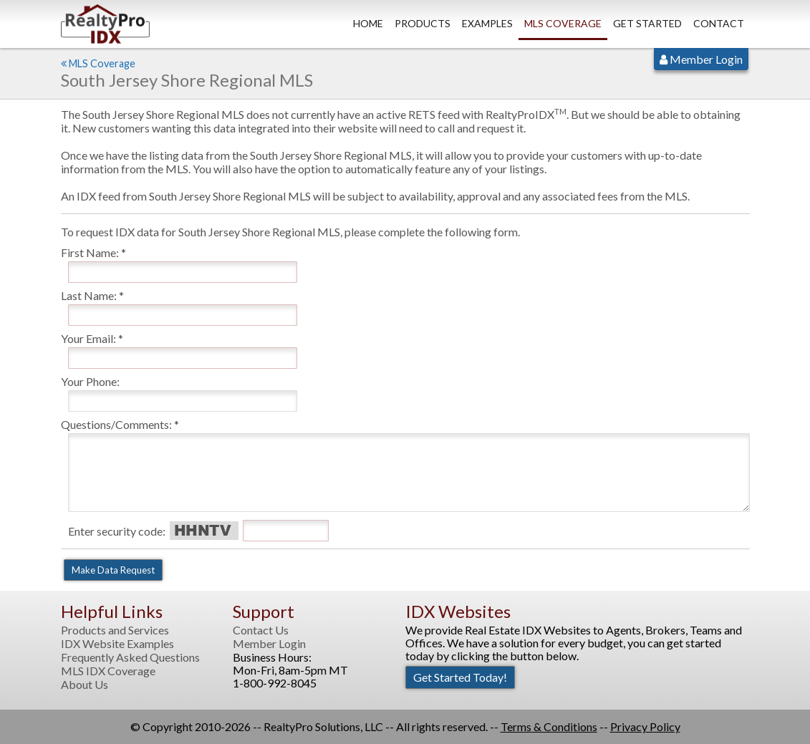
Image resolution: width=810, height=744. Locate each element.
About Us (84, 684)
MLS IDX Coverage (108, 671)
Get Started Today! (460, 677)
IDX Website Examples (117, 643)
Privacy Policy (645, 726)
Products (422, 23)
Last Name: (89, 295)
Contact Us (261, 630)
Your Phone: (90, 381)
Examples (487, 23)
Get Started (647, 23)
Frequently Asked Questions (130, 657)
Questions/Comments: (116, 424)
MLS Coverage (563, 23)
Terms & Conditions (549, 726)
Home (368, 23)
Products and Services (115, 630)
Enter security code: (116, 531)
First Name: (90, 252)
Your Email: (88, 338)
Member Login (701, 59)
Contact (718, 23)
